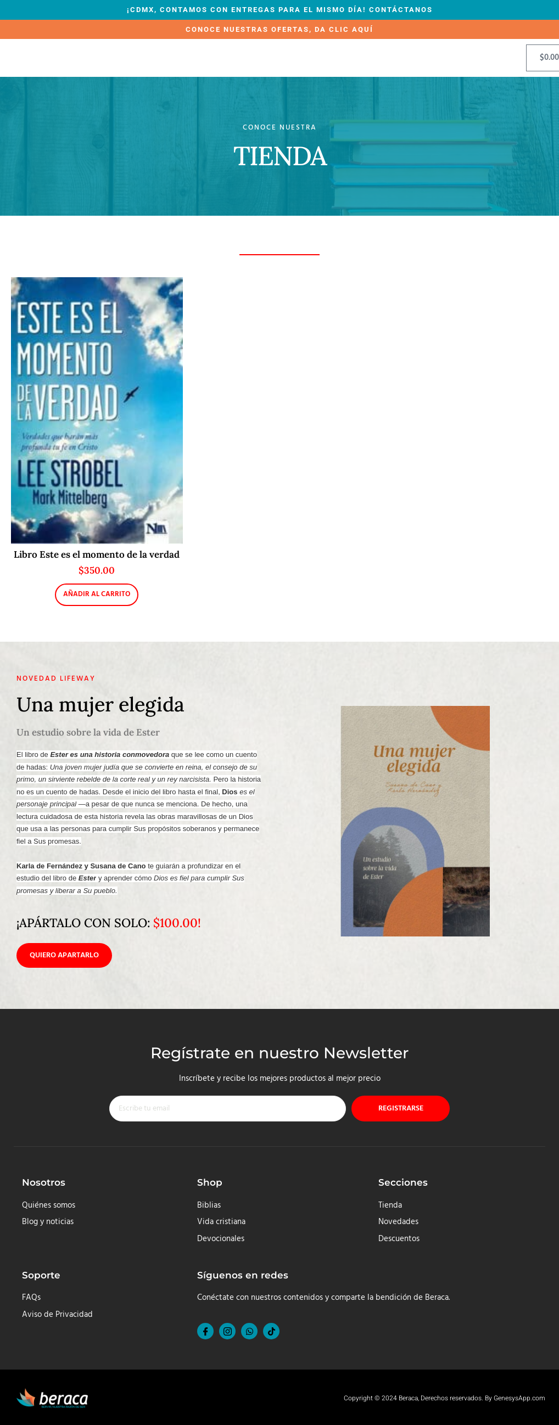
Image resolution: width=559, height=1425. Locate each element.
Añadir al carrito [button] (96, 594)
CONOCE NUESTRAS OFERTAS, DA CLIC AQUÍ (279, 29)
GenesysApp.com (519, 1399)
